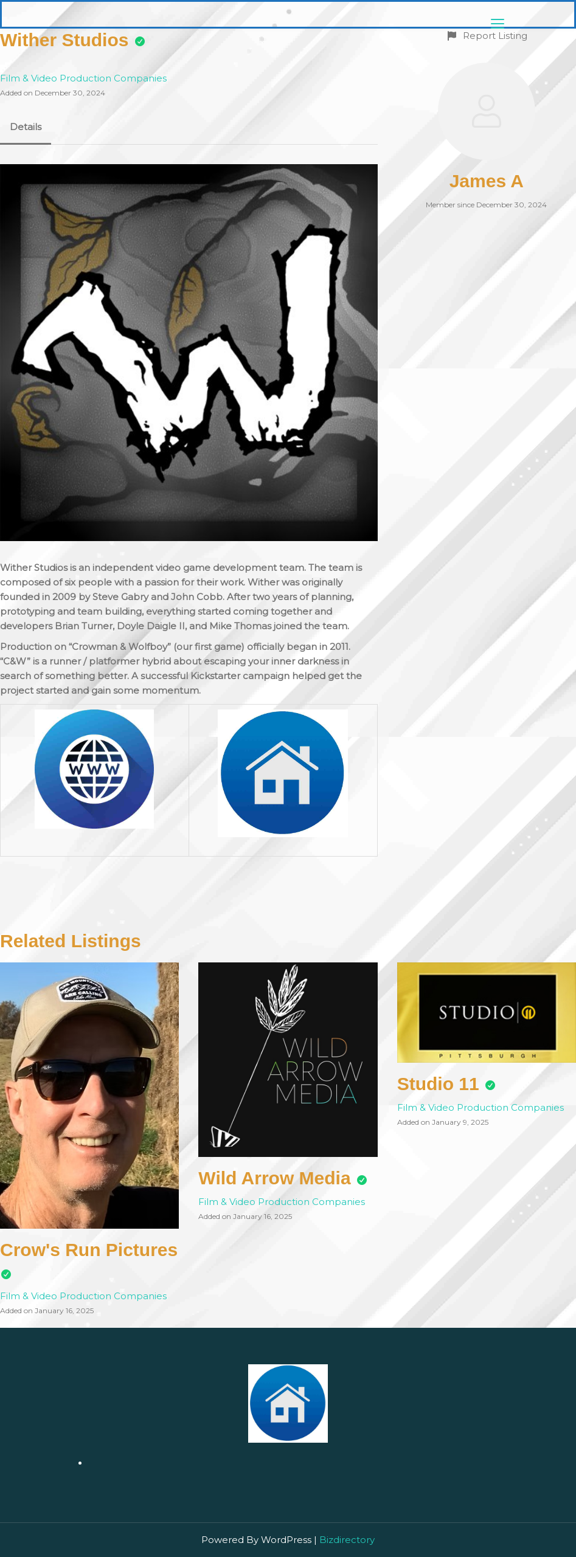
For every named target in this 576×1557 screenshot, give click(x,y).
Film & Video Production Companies (83, 78)
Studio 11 (438, 1084)
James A (486, 181)
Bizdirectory (347, 1539)
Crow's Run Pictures (89, 1250)
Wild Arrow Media (274, 1178)
